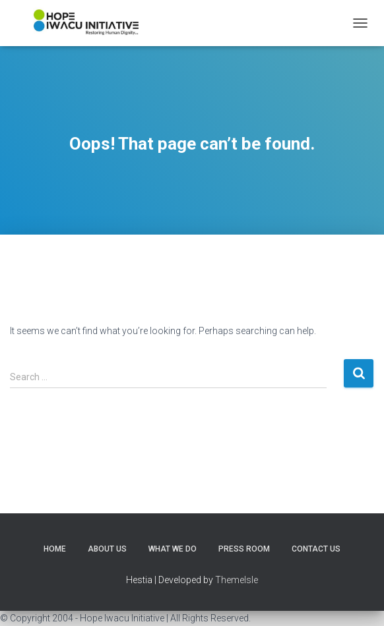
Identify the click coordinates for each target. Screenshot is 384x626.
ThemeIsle (236, 580)
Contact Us (316, 549)
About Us (107, 549)
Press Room (244, 549)
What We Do (172, 549)
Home (55, 549)
